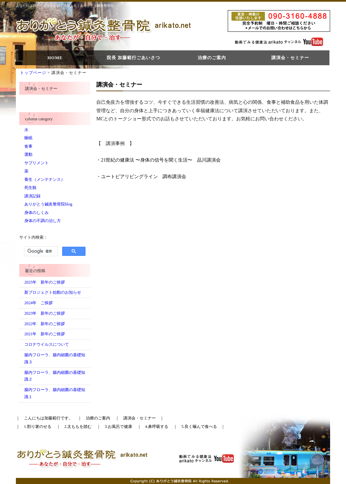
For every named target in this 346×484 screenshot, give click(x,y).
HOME (55, 57)
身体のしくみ (36, 212)
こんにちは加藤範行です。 (48, 418)
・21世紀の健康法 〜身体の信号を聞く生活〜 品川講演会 (158, 160)
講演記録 (32, 196)
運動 (28, 154)
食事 (28, 146)
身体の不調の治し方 (42, 220)
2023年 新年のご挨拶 (44, 313)
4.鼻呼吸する (157, 427)
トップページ (33, 73)
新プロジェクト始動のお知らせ (52, 292)
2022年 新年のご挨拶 (44, 323)
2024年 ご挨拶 (38, 302)
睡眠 (28, 138)
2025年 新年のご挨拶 (44, 282)
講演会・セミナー (290, 57)
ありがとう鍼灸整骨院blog (48, 204)
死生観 (30, 187)
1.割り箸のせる (37, 427)
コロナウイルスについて (46, 344)
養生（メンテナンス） (44, 179)
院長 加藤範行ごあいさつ (133, 57)
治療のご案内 (212, 57)
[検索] (40, 251)
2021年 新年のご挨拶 (44, 334)
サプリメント (36, 163)
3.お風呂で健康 (118, 427)
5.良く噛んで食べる (199, 427)
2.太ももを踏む (78, 427)
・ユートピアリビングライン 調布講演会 (141, 176)
